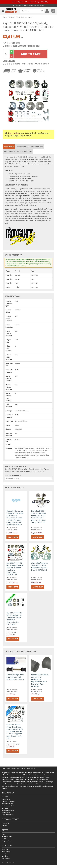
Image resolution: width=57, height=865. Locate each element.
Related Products (24, 152)
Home (5, 17)
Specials (4, 838)
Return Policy (6, 799)
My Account (5, 849)
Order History (6, 851)
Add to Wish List (42, 63)
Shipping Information (8, 801)
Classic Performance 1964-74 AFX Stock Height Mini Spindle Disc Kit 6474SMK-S (39, 566)
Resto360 (5, 797)
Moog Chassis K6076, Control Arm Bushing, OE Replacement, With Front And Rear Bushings (40, 680)
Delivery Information (8, 810)
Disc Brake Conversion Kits (24, 17)
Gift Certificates (7, 836)
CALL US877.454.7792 (41, 70)
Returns (4, 825)
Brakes (11, 17)
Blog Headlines (6, 841)
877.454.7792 (18, 5)
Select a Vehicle (13, 133)
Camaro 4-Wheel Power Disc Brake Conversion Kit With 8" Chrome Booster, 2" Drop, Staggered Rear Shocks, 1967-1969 (14, 731)
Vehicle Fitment (22, 147)
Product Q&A (9, 152)
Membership (6, 858)
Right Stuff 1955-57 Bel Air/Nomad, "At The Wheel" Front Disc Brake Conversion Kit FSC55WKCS (14, 618)
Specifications (37, 147)
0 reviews (16, 63)
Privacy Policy (6, 813)
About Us (5, 808)
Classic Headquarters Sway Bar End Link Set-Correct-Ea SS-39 (15, 677)
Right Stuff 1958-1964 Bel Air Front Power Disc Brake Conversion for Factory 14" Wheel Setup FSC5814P (38, 516)
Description (9, 147)
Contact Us (28, 5)
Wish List (5, 854)
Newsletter (5, 856)
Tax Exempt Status (7, 804)
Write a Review (27, 63)
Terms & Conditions (8, 815)
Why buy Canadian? (8, 806)
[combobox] (28, 478)
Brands (4, 834)
